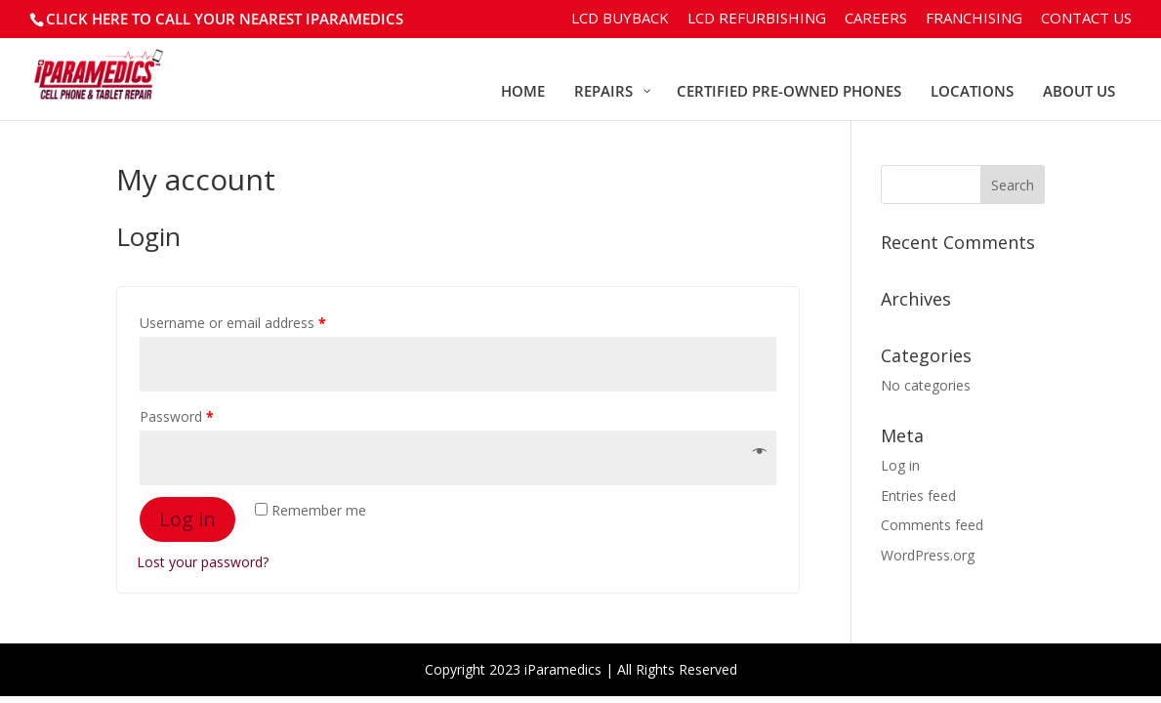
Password (177, 416)
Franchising (974, 19)
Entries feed (918, 495)
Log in (187, 519)
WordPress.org (927, 555)
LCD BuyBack (620, 19)
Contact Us (1086, 19)
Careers (876, 19)
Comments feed (932, 525)
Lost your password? (203, 562)
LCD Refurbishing (756, 19)
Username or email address (233, 322)
